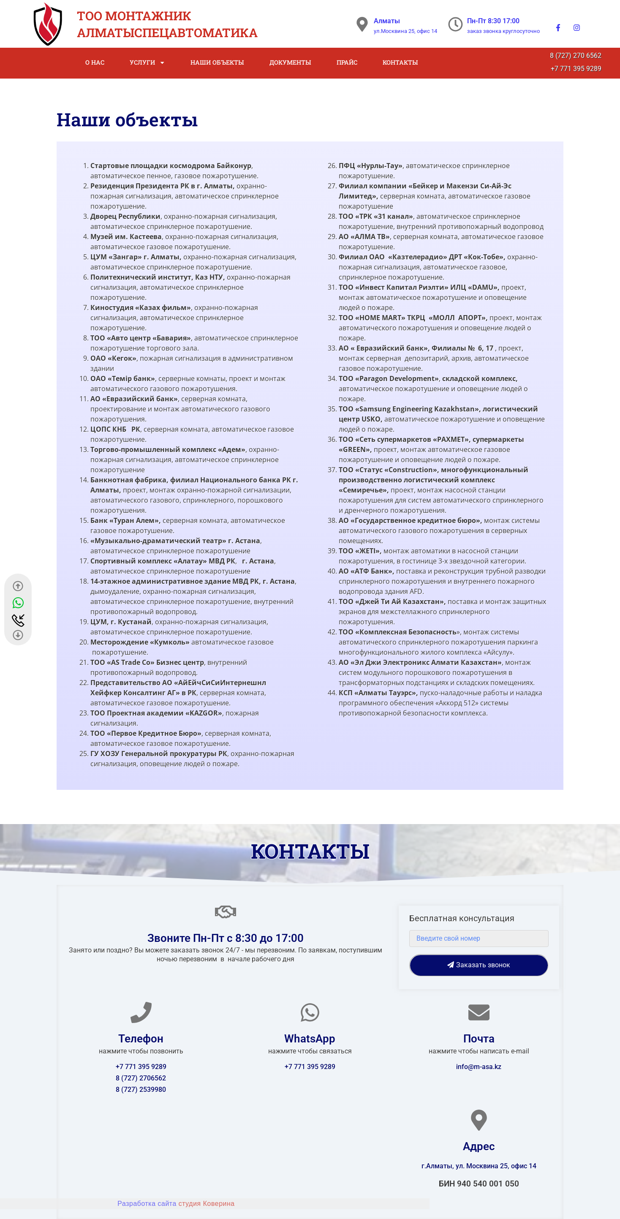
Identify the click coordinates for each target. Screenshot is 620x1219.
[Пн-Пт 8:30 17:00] (455, 24)
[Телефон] (141, 1012)
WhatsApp (309, 1038)
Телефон (140, 1038)
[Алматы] (362, 24)
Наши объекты (217, 62)
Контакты (400, 62)
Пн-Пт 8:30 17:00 (493, 21)
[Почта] (478, 1012)
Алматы (387, 21)
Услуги (147, 62)
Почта (479, 1038)
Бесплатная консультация (461, 918)
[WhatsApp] (310, 1012)
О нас (94, 62)
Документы (290, 62)
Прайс (347, 62)
